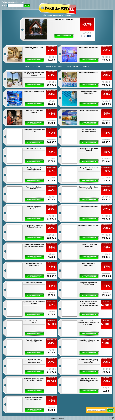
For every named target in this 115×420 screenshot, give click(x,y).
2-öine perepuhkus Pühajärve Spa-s (34, 130)
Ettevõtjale (61, 418)
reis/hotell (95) (51, 66)
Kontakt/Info (54, 418)
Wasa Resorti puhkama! (34, 283)
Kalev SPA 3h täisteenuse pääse (34, 322)
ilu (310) (28, 66)
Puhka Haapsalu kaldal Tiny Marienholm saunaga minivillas (34, 74)
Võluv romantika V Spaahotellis (88, 264)
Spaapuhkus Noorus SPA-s (34, 91)
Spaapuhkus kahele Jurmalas (88, 225)
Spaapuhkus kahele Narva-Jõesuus (88, 188)
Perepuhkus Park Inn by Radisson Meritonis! (34, 226)
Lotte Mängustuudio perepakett (34, 207)
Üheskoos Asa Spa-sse (34, 149)
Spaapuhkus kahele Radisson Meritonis (34, 302)
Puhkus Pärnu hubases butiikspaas (34, 188)
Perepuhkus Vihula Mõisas (88, 47)
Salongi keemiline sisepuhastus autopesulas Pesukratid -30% (34, 361)
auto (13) (61, 66)
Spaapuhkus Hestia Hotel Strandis (89, 168)
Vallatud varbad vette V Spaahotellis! (34, 264)
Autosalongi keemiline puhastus (34, 341)
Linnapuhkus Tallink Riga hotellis (34, 111)
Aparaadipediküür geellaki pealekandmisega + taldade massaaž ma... (89, 361)
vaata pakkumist (64, 36)
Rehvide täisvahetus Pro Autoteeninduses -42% (34, 398)
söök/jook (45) (38, 66)
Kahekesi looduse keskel (64, 19)
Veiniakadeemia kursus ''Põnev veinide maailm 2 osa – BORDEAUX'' (88, 322)
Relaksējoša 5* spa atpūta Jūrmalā (89, 149)
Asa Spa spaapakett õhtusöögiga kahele (89, 130)
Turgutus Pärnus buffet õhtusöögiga (89, 92)
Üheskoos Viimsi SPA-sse (89, 110)
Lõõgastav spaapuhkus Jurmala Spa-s (88, 283)
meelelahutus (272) (74, 66)
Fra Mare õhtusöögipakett (89, 206)
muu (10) (86, 66)
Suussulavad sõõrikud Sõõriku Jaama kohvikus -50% (89, 380)
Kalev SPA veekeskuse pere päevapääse (89, 341)
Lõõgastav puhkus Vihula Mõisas (34, 48)
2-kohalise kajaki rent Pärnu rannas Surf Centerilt (34, 379)
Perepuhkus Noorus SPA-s (88, 72)
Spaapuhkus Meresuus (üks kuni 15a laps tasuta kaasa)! (34, 245)
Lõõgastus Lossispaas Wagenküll (89, 245)
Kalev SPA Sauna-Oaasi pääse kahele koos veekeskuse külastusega (89, 303)
